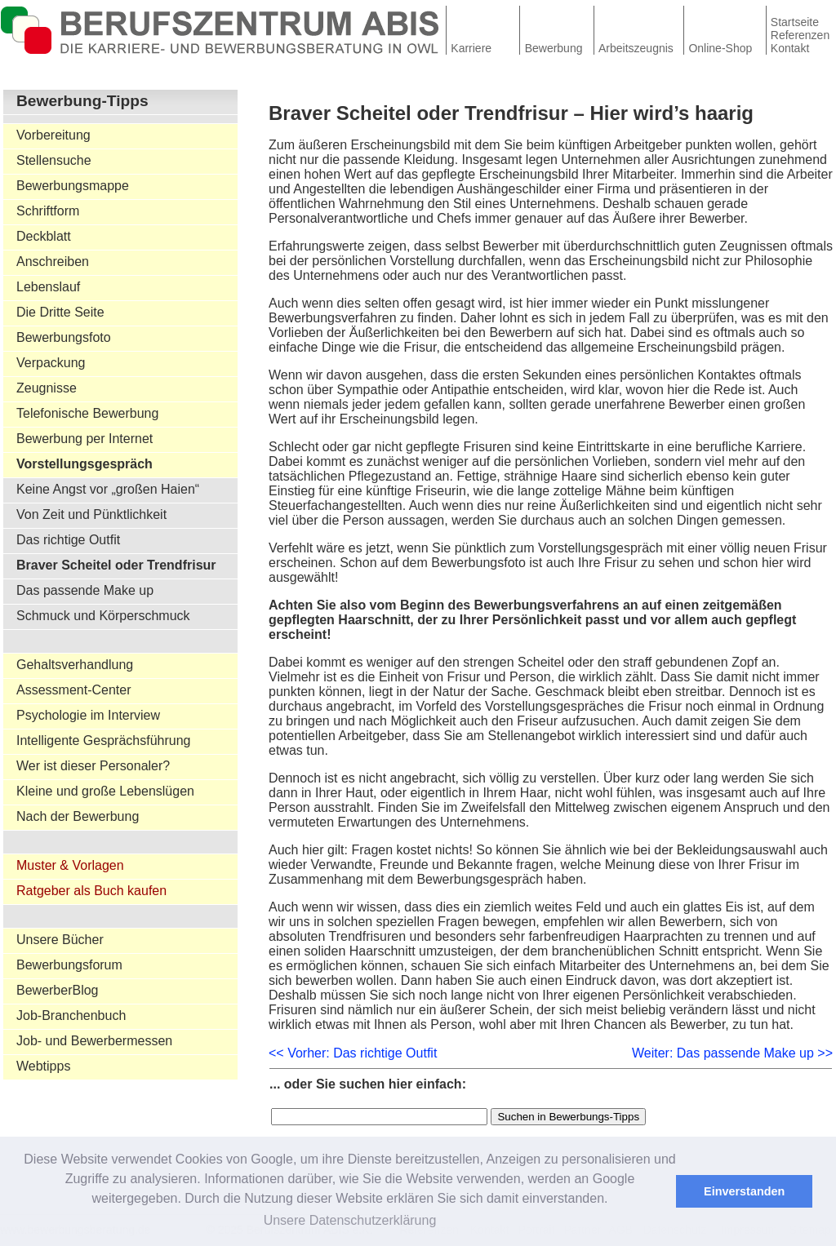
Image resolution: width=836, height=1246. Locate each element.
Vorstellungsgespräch (84, 464)
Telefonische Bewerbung (87, 413)
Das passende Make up (84, 590)
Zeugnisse (46, 388)
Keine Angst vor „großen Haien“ (107, 489)
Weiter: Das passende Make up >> (732, 1053)
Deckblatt (43, 236)
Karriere (471, 48)
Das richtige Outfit (68, 540)
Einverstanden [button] (744, 1191)
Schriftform (47, 211)
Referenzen (800, 35)
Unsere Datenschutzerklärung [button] (350, 1220)
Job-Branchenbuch (71, 1015)
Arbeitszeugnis (636, 48)
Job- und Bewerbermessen (94, 1041)
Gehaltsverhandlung (74, 665)
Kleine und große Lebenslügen (105, 791)
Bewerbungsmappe (72, 186)
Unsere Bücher (60, 940)
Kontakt (790, 48)
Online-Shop (720, 48)
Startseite (795, 22)
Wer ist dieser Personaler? (93, 766)
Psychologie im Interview (88, 715)
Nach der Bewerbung (77, 816)
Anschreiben (52, 261)
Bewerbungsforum (69, 965)
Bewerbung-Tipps (82, 100)
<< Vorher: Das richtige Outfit (353, 1053)
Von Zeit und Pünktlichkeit (91, 514)
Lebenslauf (48, 287)
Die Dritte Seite (60, 312)
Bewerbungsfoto (63, 337)
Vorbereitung (53, 135)
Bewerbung (554, 48)
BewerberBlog (57, 990)
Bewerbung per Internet (84, 439)
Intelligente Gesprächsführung (103, 740)
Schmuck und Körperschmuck (103, 616)
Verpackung (51, 363)
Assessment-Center (73, 690)
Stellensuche (53, 160)
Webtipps (43, 1066)
